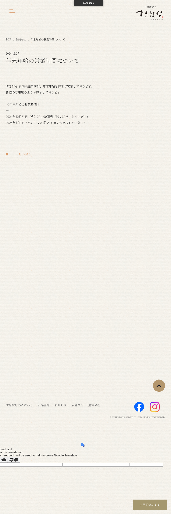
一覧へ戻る (23, 154)
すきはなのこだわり (19, 405)
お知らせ (21, 39)
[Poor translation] (14, 460)
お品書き (44, 405)
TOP (9, 39)
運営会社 (94, 405)
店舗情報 (77, 405)
